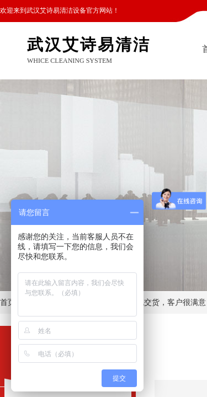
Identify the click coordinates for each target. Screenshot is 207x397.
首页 (7, 302)
